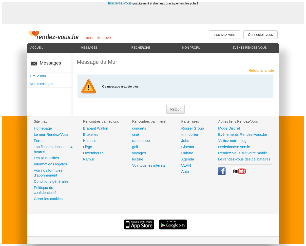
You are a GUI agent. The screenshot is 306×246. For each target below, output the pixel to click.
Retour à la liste (261, 70)
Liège (87, 147)
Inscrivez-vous (120, 3)
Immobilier (189, 134)
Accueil (36, 47)
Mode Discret (229, 128)
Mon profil (191, 47)
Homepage (43, 128)
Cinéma (187, 147)
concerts (139, 128)
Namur (88, 159)
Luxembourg (93, 153)
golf (135, 147)
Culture (187, 153)
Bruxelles (90, 134)
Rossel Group (192, 128)
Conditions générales (51, 181)
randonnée (141, 140)
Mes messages (41, 84)
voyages (139, 153)
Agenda (187, 159)
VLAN (186, 165)
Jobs (185, 140)
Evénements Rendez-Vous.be (242, 134)
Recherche (141, 47)
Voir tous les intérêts (148, 165)
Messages (89, 47)
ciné (135, 134)
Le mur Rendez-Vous (51, 134)
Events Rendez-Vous (249, 47)
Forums (40, 140)
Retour (175, 109)
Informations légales (50, 164)
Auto (185, 171)
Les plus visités (46, 158)
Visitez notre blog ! (233, 140)
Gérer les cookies (48, 199)
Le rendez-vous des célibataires (244, 159)
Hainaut (89, 140)
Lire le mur (38, 76)
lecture (137, 159)
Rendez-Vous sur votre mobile (243, 153)
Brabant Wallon (95, 128)
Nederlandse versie (234, 147)
